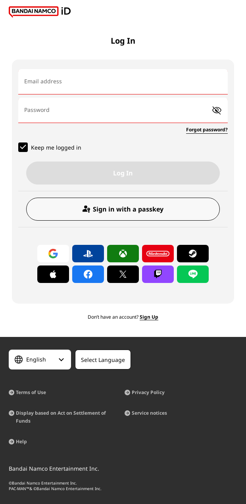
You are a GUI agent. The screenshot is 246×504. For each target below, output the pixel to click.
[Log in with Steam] (193, 253)
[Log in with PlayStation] (88, 253)
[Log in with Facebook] (88, 274)
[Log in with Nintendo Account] (158, 253)
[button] (217, 110)
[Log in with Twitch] (158, 274)
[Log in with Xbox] (123, 253)
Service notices (149, 413)
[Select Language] (40, 359)
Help (21, 441)
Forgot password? (207, 129)
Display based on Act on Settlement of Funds (61, 417)
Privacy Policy (148, 392)
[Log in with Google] (53, 253)
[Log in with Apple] (53, 274)
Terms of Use (31, 392)
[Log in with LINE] (193, 274)
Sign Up (149, 317)
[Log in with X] (123, 274)
